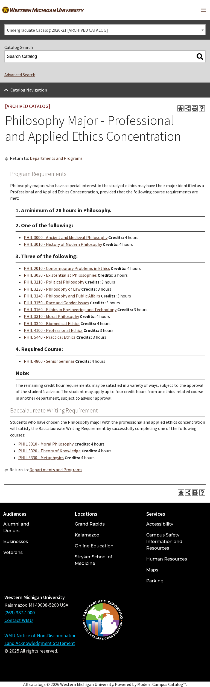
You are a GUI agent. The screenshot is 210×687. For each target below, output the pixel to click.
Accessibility (159, 524)
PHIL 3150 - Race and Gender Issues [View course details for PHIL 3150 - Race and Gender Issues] (56, 302)
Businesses (15, 541)
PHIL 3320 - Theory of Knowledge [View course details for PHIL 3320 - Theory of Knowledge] (49, 450)
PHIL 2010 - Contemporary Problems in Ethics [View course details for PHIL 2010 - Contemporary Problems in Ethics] (67, 268)
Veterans (13, 552)
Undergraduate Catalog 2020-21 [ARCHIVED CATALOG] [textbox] (57, 30)
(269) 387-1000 (19, 612)
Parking (155, 580)
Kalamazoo (87, 535)
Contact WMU (18, 620)
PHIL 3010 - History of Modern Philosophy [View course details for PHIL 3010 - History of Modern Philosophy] (63, 244)
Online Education (94, 546)
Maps (152, 570)
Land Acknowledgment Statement (39, 643)
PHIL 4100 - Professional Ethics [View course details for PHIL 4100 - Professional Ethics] (53, 330)
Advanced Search (19, 74)
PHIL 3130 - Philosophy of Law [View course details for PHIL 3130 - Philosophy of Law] (52, 289)
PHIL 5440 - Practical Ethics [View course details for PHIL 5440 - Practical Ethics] (49, 337)
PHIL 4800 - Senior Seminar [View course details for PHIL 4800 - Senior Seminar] (49, 361)
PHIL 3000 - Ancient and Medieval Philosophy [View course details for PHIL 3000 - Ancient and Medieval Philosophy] (65, 237)
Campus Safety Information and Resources (164, 541)
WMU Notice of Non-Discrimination (40, 635)
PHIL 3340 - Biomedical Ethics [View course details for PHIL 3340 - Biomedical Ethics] (52, 323)
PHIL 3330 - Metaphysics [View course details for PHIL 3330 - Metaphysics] (41, 457)
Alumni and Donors (16, 527)
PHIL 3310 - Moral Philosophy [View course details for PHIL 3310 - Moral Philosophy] (51, 316)
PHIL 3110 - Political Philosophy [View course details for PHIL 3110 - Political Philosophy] (54, 282)
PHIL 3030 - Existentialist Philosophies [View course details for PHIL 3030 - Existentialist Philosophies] (60, 275)
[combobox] (105, 29)
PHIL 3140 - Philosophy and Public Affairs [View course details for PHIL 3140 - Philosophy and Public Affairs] (62, 296)
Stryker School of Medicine (93, 560)
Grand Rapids (89, 524)
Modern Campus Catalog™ (161, 684)
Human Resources (166, 559)
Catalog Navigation (28, 90)
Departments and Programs (56, 158)
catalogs (37, 684)
